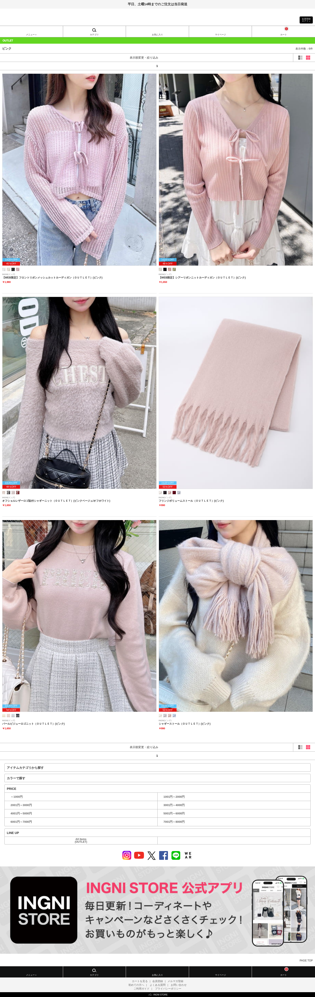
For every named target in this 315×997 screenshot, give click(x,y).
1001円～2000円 (174, 796)
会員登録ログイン (306, 20)
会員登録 (157, 981)
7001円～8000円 (174, 821)
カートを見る (140, 981)
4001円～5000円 (21, 813)
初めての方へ (136, 985)
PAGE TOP (306, 960)
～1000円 (17, 796)
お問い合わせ (179, 985)
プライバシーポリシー (168, 988)
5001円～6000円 (174, 813)
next (294, 66)
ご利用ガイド (141, 988)
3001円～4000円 (174, 805)
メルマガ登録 (175, 981)
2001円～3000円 (21, 805)
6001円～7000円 (21, 821)
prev (21, 66)
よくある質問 (158, 985)
